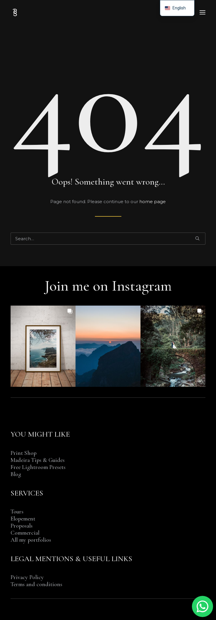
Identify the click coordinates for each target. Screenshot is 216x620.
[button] (202, 12)
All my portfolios (31, 539)
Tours (17, 511)
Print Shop (23, 453)
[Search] (108, 239)
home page (152, 201)
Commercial (25, 532)
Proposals (22, 525)
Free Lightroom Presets (38, 467)
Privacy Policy (27, 577)
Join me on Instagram (108, 285)
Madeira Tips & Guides (38, 460)
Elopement (23, 518)
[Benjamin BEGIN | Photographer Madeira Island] (15, 12)
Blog (16, 474)
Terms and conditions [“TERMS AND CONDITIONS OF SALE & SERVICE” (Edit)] (36, 584)
